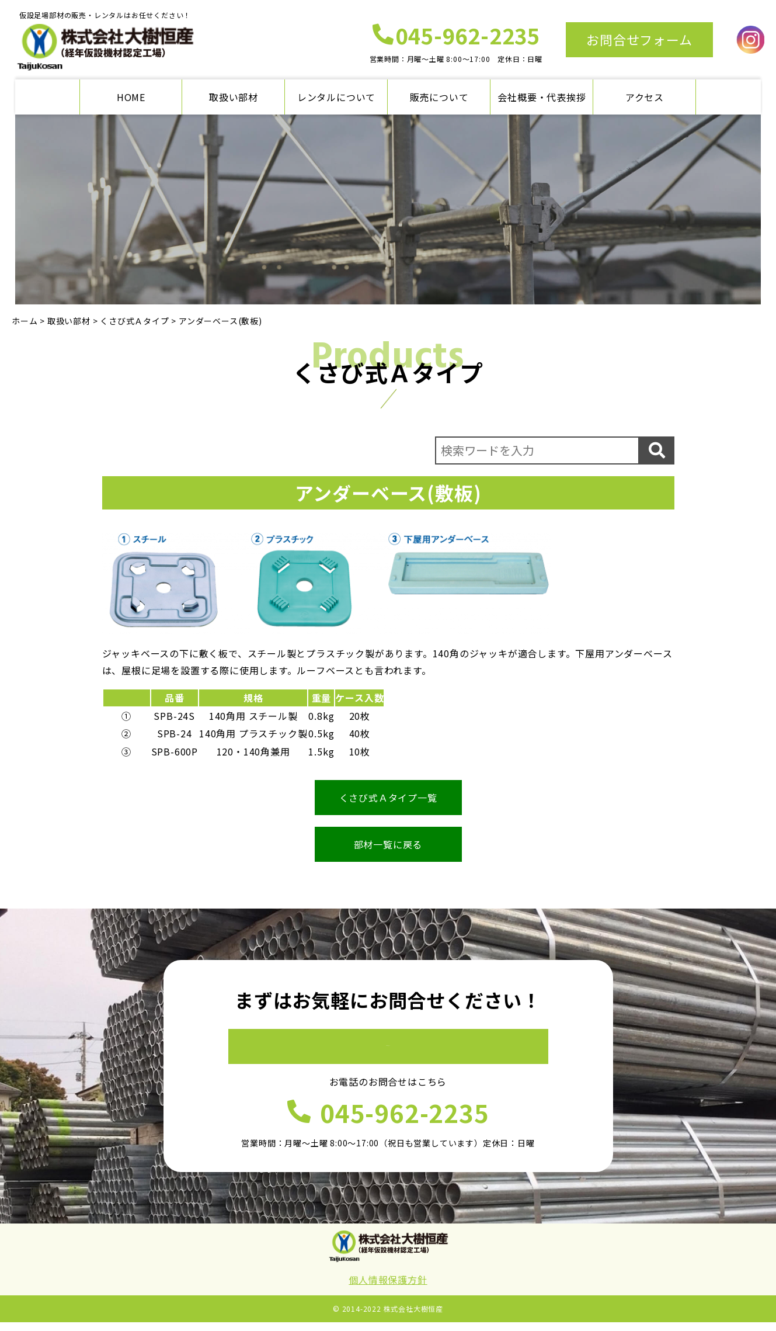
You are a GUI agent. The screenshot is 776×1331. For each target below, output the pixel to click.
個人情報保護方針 (388, 1289)
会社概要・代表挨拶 (541, 97)
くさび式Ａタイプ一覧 (388, 798)
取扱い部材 (233, 97)
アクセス (644, 97)
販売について (439, 97)
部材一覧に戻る (388, 844)
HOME (131, 97)
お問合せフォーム (639, 39)
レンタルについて (336, 97)
